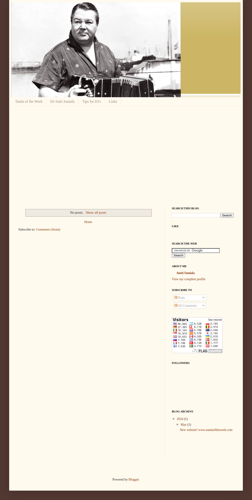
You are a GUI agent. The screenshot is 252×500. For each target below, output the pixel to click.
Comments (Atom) (48, 229)
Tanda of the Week (28, 101)
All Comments (186, 305)
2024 (180, 419)
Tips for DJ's (91, 101)
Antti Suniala (185, 273)
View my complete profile (188, 279)
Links (113, 101)
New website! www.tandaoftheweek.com (206, 430)
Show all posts (96, 212)
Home (88, 222)
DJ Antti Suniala (62, 101)
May (184, 424)
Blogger (134, 479)
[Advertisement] (43, 156)
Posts (180, 297)
